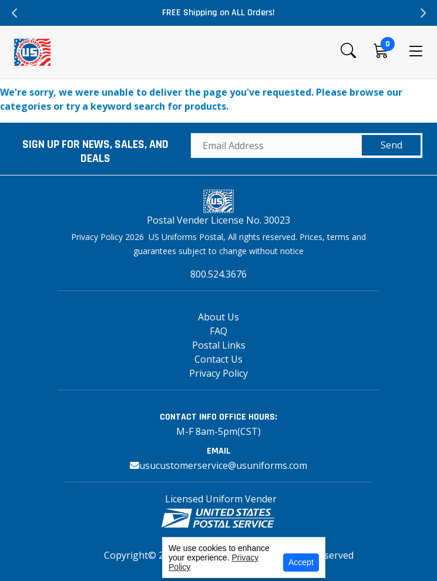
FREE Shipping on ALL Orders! (218, 12)
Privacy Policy (218, 373)
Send (391, 145)
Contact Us (218, 359)
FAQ (218, 331)
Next (422, 13)
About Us (218, 316)
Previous (15, 13)
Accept (301, 562)
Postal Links (219, 345)
